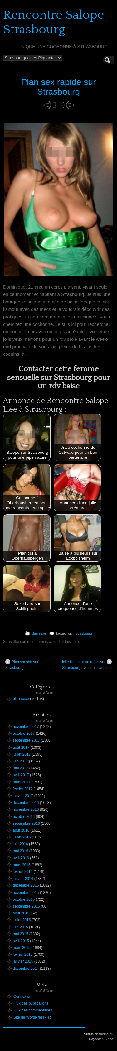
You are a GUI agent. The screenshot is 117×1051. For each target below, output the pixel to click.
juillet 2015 (22, 920)
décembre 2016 (26, 802)
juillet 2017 (22, 754)
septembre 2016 (26, 823)
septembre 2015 (26, 906)
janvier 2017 (23, 796)
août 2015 (21, 913)
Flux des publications (30, 1003)
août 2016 (21, 830)
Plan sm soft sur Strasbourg (21, 664)
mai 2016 (20, 851)
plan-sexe (38, 633)
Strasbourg (84, 633)
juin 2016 (20, 844)
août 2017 (21, 747)
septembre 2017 (26, 740)
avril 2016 (21, 858)
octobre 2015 (24, 899)
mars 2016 (22, 865)
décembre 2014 (26, 968)
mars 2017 (22, 782)
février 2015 (22, 954)
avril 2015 (21, 941)
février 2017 (22, 789)
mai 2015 (20, 934)
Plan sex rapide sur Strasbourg (58, 86)
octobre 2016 (24, 816)
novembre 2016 (26, 809)
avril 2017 (21, 775)
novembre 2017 (26, 727)
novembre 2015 (26, 892)
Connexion (22, 996)
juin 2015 (20, 927)
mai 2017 (20, 768)
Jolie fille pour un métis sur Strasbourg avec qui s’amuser (86, 664)
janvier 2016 (23, 878)
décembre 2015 (26, 885)
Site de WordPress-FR (32, 1017)
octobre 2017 (24, 733)
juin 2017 (20, 761)
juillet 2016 (22, 837)
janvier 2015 (23, 961)
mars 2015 (22, 947)
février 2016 (22, 872)
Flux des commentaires (32, 1010)
